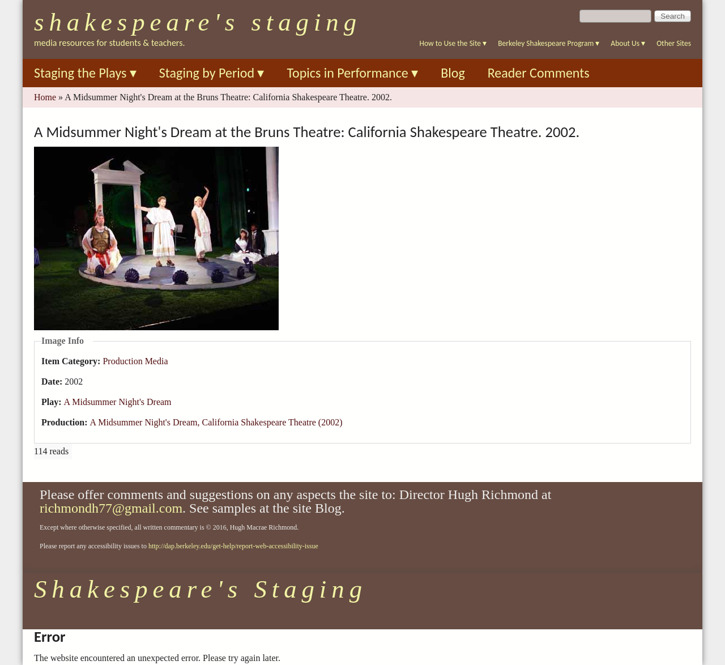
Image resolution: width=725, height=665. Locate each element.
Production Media (135, 361)
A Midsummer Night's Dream (118, 402)
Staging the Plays (85, 73)
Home (45, 97)
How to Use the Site (453, 43)
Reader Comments (539, 73)
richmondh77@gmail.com (111, 508)
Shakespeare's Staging (197, 22)
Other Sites (673, 43)
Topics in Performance (352, 73)
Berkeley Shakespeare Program (548, 43)
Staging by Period (212, 73)
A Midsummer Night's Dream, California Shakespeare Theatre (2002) (215, 422)
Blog (453, 73)
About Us (628, 43)
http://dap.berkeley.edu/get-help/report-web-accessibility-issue (233, 546)
